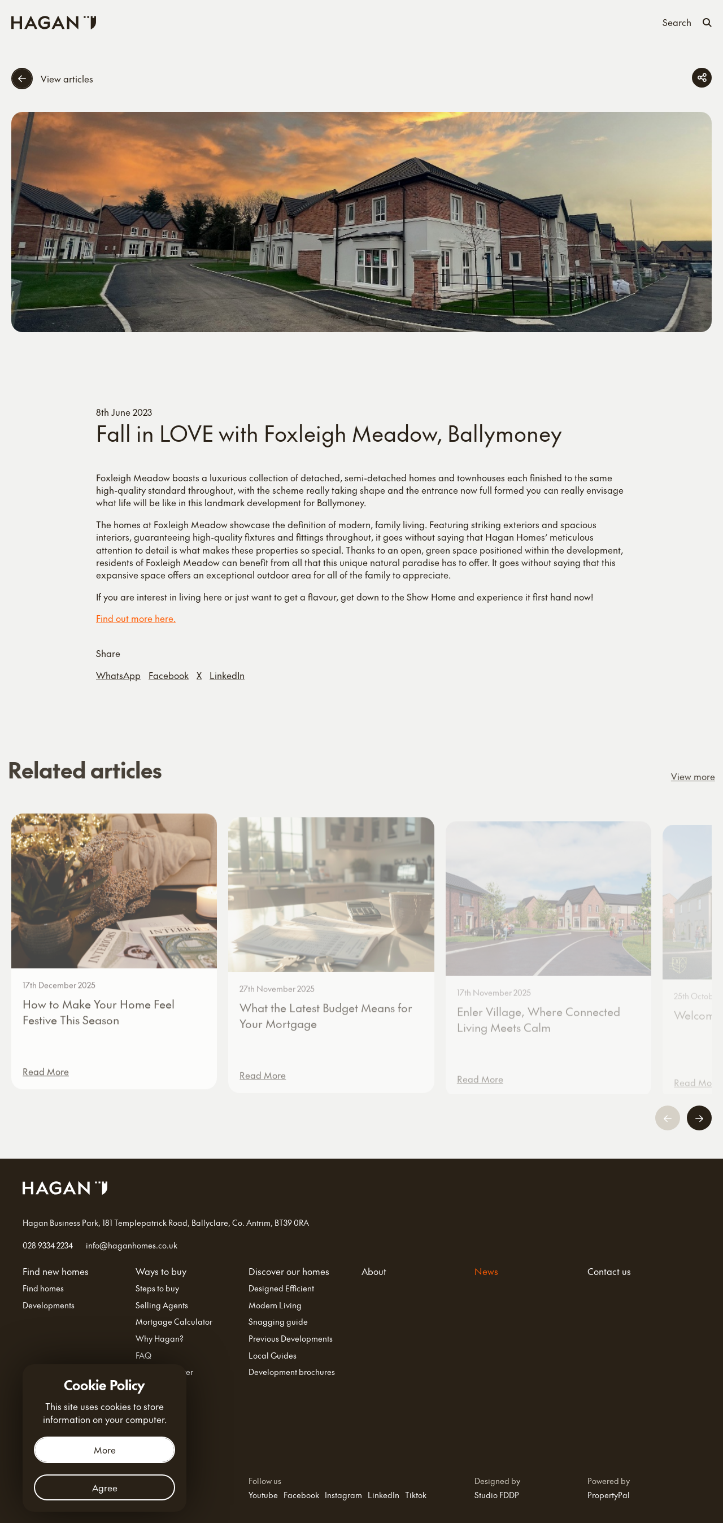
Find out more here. (136, 618)
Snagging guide (278, 1321)
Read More (46, 1084)
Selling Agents (162, 1305)
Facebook (169, 675)
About (446, 21)
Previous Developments (291, 1338)
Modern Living (275, 1305)
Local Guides (273, 1355)
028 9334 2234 (48, 1245)
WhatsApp (118, 675)
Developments (49, 1305)
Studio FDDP (496, 1494)
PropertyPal (608, 1494)
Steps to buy (157, 1288)
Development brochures (292, 1372)
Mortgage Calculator (174, 1321)
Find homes (43, 1288)
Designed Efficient (281, 1288)
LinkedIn (227, 675)
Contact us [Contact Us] (526, 21)
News (481, 21)
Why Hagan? (160, 1338)
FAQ (143, 1355)
